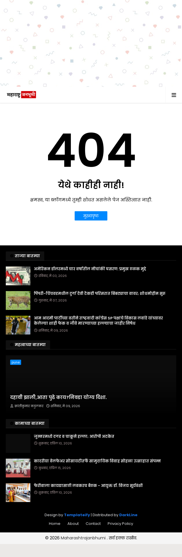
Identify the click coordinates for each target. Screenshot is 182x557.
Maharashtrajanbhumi (84, 538)
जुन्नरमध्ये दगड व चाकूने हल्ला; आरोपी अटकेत (74, 436)
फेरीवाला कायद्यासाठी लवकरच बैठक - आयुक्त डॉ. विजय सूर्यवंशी (88, 485)
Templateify (77, 515)
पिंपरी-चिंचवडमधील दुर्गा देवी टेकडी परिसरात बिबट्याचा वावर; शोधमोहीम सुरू (100, 293)
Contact (93, 523)
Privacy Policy (120, 523)
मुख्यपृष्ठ (91, 216)
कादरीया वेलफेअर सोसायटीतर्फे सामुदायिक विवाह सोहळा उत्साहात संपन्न (97, 461)
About (73, 523)
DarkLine (128, 515)
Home (54, 523)
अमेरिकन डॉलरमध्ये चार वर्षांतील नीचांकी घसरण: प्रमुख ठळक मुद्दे (90, 269)
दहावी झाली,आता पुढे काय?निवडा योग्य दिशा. (58, 397)
